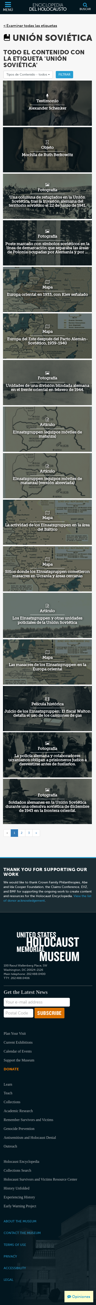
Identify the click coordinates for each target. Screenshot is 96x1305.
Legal (8, 1280)
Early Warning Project (20, 1206)
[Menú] (8, 7)
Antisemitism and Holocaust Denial (30, 1138)
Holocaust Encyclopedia (21, 1161)
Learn (8, 1084)
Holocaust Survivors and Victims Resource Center (40, 1179)
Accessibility (15, 1268)
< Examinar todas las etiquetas (30, 25)
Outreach (10, 1146)
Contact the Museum (22, 1233)
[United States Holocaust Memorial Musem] (48, 946)
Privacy (10, 1256)
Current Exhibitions (18, 1042)
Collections (12, 1102)
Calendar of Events (18, 1051)
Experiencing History (19, 1197)
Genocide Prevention (19, 1129)
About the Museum (20, 1221)
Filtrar (64, 74)
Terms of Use (15, 1245)
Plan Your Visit (15, 1033)
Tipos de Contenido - (28, 74)
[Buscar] (85, 7)
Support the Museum (19, 1060)
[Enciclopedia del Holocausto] (48, 7)
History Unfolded (16, 1188)
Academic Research (18, 1111)
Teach (8, 1093)
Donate (11, 1069)
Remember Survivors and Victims (28, 1120)
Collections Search (17, 1170)
